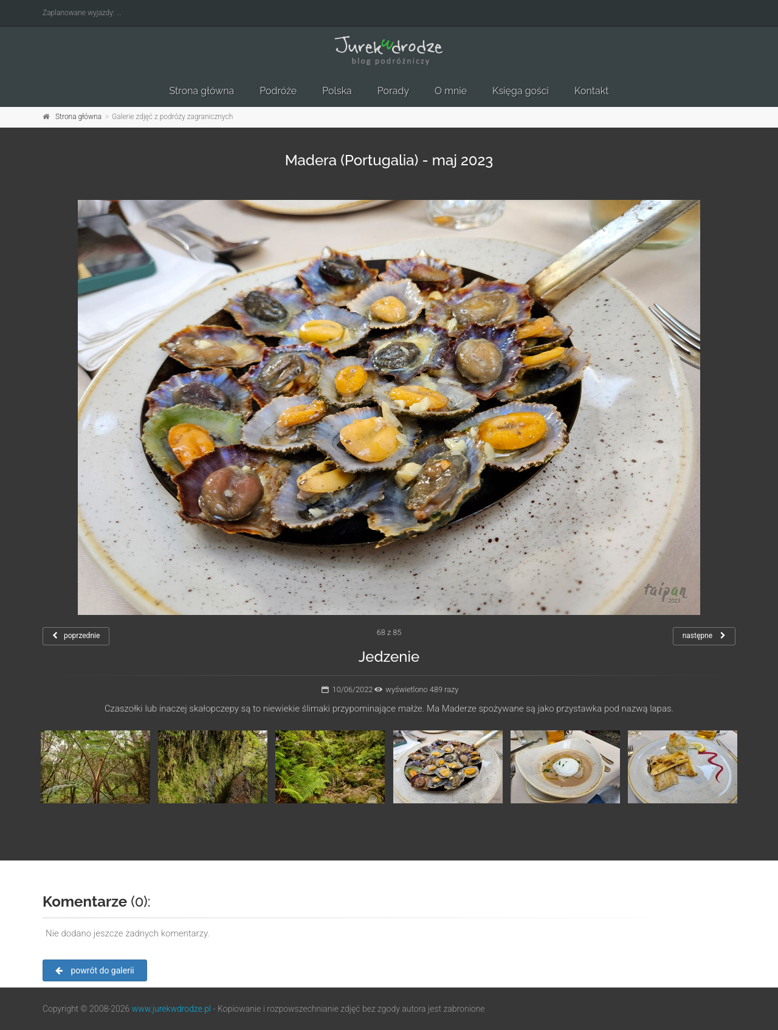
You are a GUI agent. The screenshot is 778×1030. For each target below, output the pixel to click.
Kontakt (591, 91)
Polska (337, 91)
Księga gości (520, 91)
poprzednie (76, 635)
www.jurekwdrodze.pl (171, 1009)
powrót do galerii (94, 970)
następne (704, 635)
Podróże (278, 91)
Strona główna (201, 91)
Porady (393, 91)
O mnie (451, 91)
